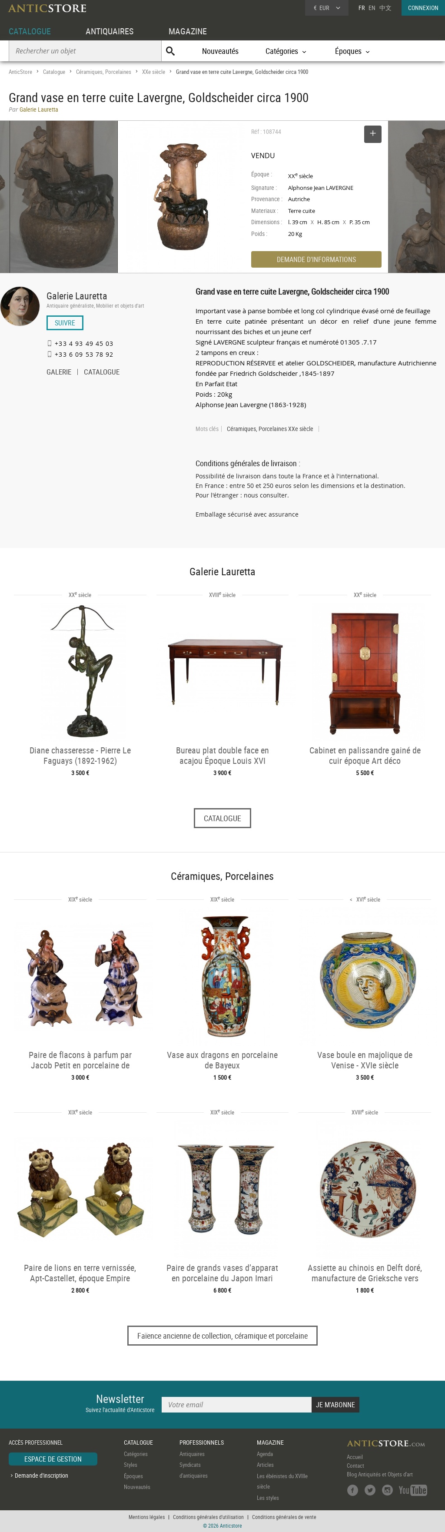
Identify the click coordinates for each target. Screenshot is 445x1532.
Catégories (136, 1454)
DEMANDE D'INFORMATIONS (316, 259)
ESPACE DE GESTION (53, 1459)
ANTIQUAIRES (109, 31)
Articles (265, 1465)
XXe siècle (153, 72)
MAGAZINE (188, 31)
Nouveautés (220, 51)
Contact (355, 1465)
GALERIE (58, 373)
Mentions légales (147, 1516)
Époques (133, 1476)
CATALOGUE (30, 31)
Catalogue (54, 72)
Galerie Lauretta (76, 295)
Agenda (265, 1454)
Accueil (355, 1457)
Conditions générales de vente (284, 1516)
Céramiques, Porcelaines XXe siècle (270, 429)
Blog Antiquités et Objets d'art (380, 1474)
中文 (385, 7)
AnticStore (20, 72)
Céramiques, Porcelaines (103, 72)
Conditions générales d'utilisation (208, 1516)
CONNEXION (423, 7)
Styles (130, 1465)
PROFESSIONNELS (201, 1442)
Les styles (268, 1498)
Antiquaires (192, 1454)
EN (372, 7)
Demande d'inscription (41, 1475)
